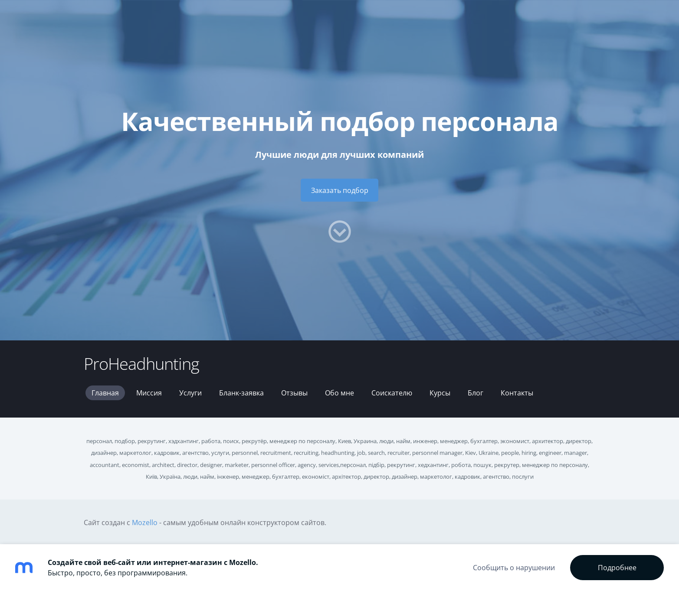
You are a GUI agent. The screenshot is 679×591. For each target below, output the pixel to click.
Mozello (144, 522)
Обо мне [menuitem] (339, 393)
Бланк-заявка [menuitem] (241, 393)
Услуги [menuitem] (190, 393)
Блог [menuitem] (475, 393)
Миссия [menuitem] (149, 393)
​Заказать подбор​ (339, 190)
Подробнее (617, 567)
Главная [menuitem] (105, 393)
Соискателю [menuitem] (391, 393)
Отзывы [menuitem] (294, 393)
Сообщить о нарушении (514, 567)
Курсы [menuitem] (440, 393)
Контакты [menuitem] (517, 393)
